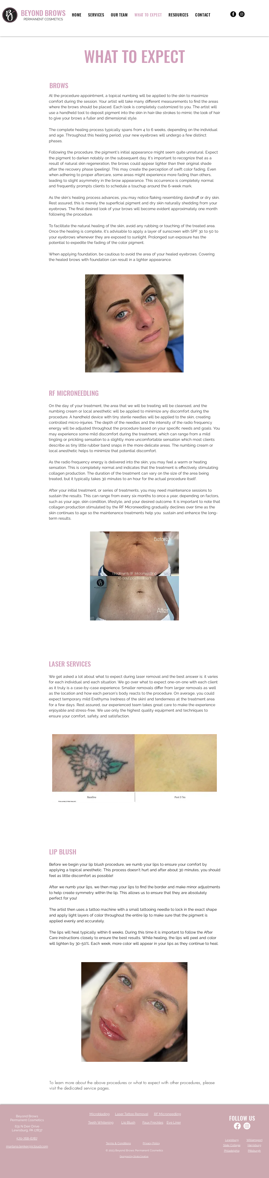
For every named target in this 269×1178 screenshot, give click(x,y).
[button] (96, 14)
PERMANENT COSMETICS (43, 19)
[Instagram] (242, 14)
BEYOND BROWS (43, 12)
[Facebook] (233, 14)
